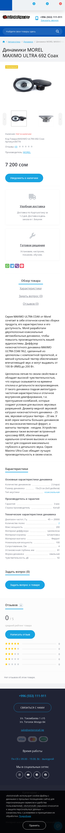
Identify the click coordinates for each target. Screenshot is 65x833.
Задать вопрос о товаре (25, 585)
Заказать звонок (50, 20)
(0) (16, 146)
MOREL (27, 152)
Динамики (28, 41)
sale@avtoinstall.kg (32, 730)
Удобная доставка (32, 206)
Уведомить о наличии (24, 178)
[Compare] (31, 5)
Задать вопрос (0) (31, 296)
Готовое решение (32, 245)
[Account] (18, 5)
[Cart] (58, 5)
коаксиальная (52, 492)
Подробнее (25, 816)
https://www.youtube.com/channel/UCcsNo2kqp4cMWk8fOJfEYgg (28, 775)
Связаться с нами (32, 707)
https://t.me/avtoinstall (37, 775)
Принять (34, 825)
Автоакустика (14, 41)
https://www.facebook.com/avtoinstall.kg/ (45, 775)
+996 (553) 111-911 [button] (51, 17)
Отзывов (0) (31, 304)
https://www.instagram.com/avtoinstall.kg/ (19, 775)
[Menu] (6, 5)
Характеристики (31, 288)
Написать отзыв (20, 634)
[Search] (57, 31)
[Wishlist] (45, 5)
